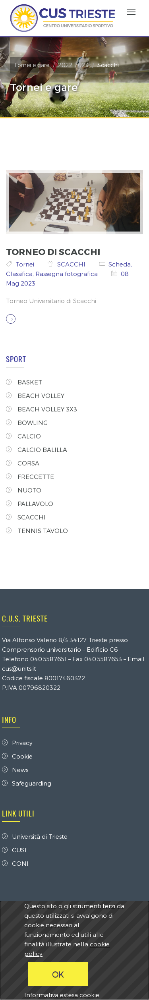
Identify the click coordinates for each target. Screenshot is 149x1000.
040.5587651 (48, 658)
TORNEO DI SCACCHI (53, 251)
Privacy (17, 742)
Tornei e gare (31, 65)
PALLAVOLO (29, 503)
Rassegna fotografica (67, 273)
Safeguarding (26, 783)
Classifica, (20, 273)
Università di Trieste (35, 836)
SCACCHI (72, 264)
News (15, 769)
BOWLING (27, 422)
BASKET (24, 382)
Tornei (25, 264)
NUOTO (23, 490)
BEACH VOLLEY (35, 395)
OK (58, 974)
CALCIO (23, 436)
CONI (15, 863)
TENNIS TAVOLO (37, 530)
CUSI (14, 849)
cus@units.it (19, 668)
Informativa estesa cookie (61, 994)
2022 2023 (73, 65)
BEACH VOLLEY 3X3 (41, 409)
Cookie (17, 756)
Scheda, (120, 264)
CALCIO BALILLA (36, 449)
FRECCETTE (30, 476)
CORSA (22, 463)
